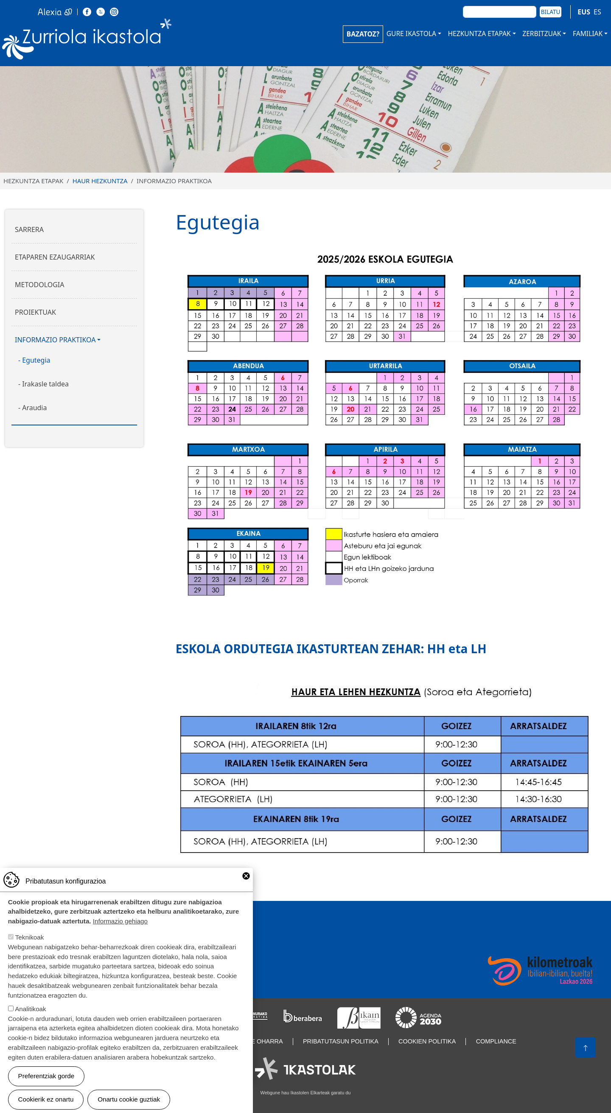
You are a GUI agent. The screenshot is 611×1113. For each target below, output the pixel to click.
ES (597, 12)
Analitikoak (30, 1011)
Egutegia (36, 360)
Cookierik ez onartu (46, 1101)
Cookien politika (427, 1041)
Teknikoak (29, 939)
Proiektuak (35, 312)
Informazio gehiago (120, 923)
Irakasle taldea (45, 384)
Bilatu (551, 12)
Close (246, 878)
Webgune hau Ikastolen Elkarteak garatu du (306, 1092)
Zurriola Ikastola (106, 41)
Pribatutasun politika (340, 1041)
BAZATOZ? (363, 34)
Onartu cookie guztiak (129, 1101)
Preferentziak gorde (46, 1078)
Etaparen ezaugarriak (55, 257)
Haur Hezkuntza (100, 180)
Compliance (496, 1041)
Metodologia (39, 284)
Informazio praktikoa (55, 339)
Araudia (34, 407)
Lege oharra (261, 1041)
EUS (583, 12)
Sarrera (29, 229)
